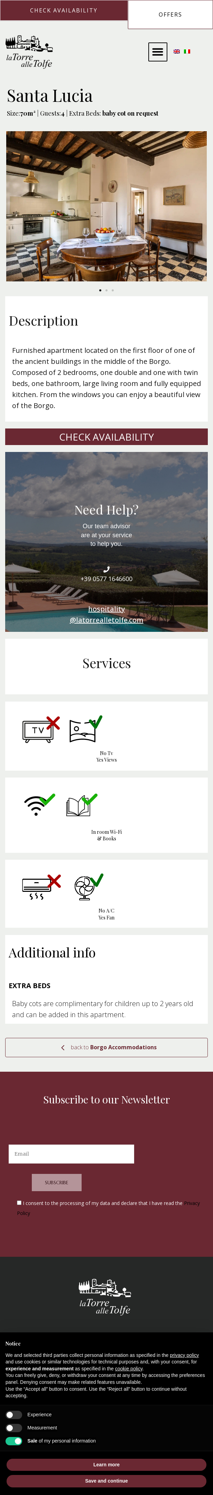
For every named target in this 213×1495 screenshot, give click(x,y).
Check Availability (106, 436)
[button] (157, 51)
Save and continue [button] (106, 1481)
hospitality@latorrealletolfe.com (106, 614)
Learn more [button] (106, 1464)
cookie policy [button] (128, 1368)
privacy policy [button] (184, 1355)
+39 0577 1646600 (106, 579)
